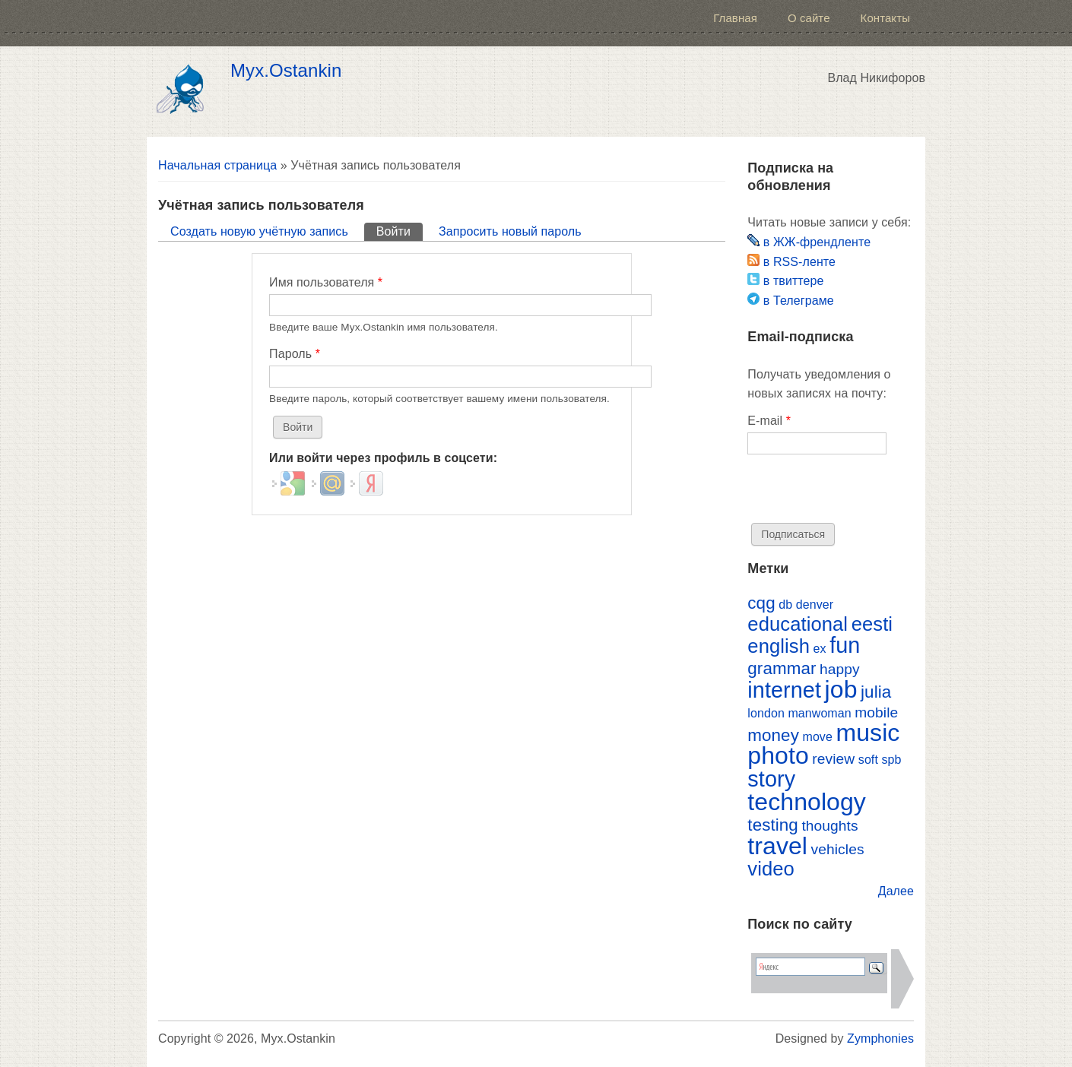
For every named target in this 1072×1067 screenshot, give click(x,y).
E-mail (769, 420)
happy (840, 669)
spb (891, 759)
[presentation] (862, 493)
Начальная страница (217, 165)
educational (797, 624)
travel (777, 846)
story (771, 779)
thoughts (829, 826)
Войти (399, 230)
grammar (781, 668)
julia (876, 691)
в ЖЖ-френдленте (809, 242)
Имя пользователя (325, 282)
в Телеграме (790, 300)
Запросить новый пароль (510, 231)
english (778, 646)
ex (820, 648)
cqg (761, 603)
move (817, 736)
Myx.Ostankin (285, 71)
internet (784, 690)
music (867, 732)
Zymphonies (880, 1038)
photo (777, 755)
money (773, 735)
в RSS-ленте (791, 261)
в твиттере (785, 280)
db (785, 604)
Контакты (885, 17)
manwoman (819, 713)
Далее (896, 891)
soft (868, 759)
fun (844, 645)
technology (806, 801)
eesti (872, 624)
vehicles (837, 849)
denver (814, 604)
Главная (735, 17)
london (766, 713)
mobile (876, 712)
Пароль (294, 353)
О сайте (809, 17)
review (833, 759)
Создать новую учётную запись (259, 231)
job (841, 689)
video (770, 868)
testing (772, 824)
